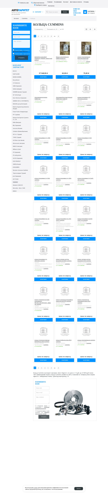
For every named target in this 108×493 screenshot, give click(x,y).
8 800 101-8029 (76, 10)
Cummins (24, 18)
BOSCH (88, 60)
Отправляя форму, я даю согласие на (21, 54)
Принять (79, 488)
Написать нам (24, 2)
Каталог (16, 18)
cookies (36, 487)
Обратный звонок (38, 2)
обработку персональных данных (21, 55)
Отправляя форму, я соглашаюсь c (21, 51)
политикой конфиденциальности (20, 51)
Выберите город (41, 5)
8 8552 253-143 (77, 14)
